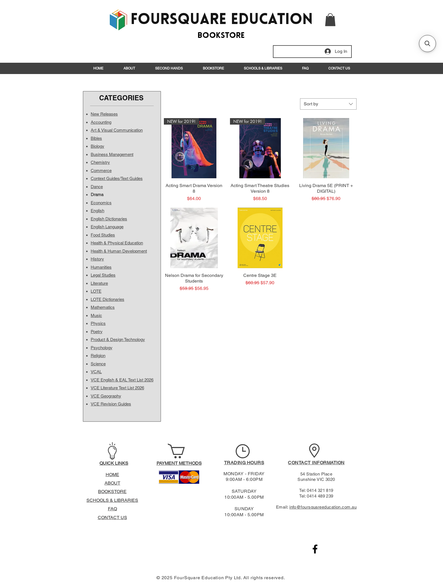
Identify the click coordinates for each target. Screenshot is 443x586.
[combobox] (328, 104)
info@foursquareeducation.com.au (323, 507)
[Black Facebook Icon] (315, 549)
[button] (330, 19)
